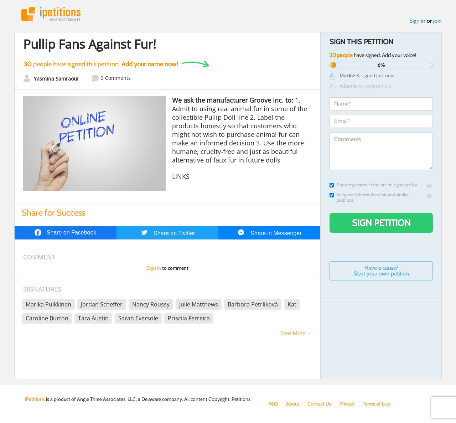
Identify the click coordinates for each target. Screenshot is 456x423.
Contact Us (319, 404)
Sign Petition (381, 222)
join (437, 20)
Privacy (347, 404)
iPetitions (51, 14)
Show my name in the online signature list (374, 184)
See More (293, 333)
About (292, 404)
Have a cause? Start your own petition (381, 270)
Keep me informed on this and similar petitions (369, 197)
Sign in (417, 20)
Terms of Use (376, 404)
